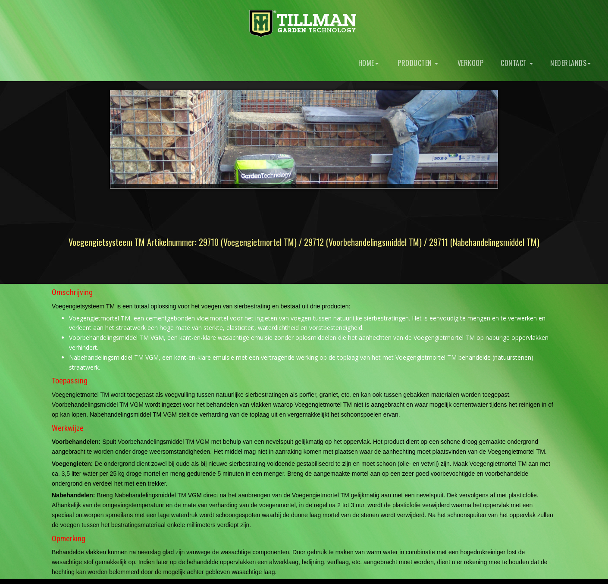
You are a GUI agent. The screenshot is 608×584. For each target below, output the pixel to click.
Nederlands (570, 63)
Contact (517, 63)
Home (367, 63)
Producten (417, 63)
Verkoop (469, 63)
